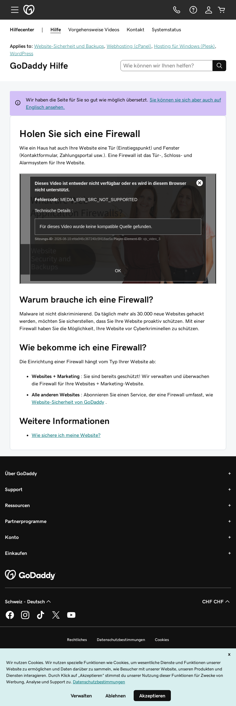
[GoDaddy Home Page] (30, 575)
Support (13, 489)
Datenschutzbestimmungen (121, 640)
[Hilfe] (192, 10)
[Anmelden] (209, 10)
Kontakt (135, 29)
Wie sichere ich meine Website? (66, 435)
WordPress (21, 53)
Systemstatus (166, 29)
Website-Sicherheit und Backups (69, 46)
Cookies (162, 640)
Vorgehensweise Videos (93, 29)
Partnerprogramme (25, 521)
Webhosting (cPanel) (129, 46)
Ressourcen (17, 505)
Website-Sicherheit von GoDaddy (68, 401)
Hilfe (55, 29)
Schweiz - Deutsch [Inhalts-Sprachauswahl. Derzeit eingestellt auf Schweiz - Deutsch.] (28, 601)
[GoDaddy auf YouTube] (71, 618)
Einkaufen (16, 553)
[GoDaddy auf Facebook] (10, 618)
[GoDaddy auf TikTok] (40, 618)
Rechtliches (77, 640)
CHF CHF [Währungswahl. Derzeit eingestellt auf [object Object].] (216, 601)
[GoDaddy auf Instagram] (25, 618)
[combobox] (166, 65)
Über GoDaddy (21, 473)
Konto (12, 537)
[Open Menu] (12, 9)
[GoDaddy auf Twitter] (56, 618)
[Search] (219, 65)
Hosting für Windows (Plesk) (184, 46)
